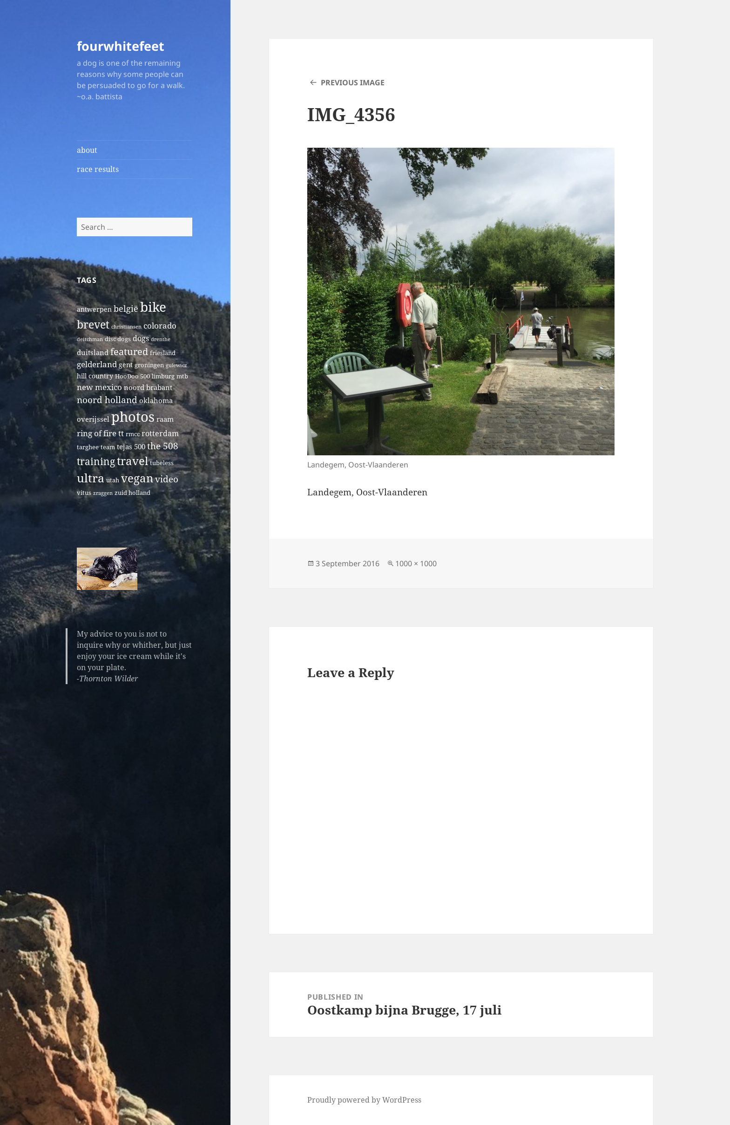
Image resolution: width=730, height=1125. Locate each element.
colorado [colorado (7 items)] (159, 325)
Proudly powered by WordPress (364, 1100)
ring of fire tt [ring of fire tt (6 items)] (100, 433)
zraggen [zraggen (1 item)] (103, 493)
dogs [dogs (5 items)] (141, 338)
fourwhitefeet (120, 46)
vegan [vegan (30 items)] (137, 478)
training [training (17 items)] (96, 461)
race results (98, 169)
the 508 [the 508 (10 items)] (162, 446)
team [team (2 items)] (108, 447)
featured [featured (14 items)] (129, 351)
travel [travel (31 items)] (132, 460)
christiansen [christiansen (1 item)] (126, 326)
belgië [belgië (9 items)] (126, 308)
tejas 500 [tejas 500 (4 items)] (131, 446)
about (87, 150)
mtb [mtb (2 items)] (182, 376)
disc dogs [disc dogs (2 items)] (118, 339)
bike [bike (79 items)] (153, 307)
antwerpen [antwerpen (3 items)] (94, 309)
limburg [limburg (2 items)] (163, 376)
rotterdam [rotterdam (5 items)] (160, 433)
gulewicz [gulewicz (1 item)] (176, 365)
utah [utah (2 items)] (112, 480)
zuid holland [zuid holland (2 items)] (132, 493)
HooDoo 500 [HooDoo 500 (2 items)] (132, 376)
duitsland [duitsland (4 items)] (92, 352)
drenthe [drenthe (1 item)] (160, 339)
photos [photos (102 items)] (133, 416)
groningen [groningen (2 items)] (149, 365)
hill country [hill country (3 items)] (95, 375)
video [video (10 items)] (166, 479)
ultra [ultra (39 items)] (90, 478)
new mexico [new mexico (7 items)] (99, 387)
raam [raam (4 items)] (165, 419)
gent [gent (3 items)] (126, 364)
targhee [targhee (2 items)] (88, 447)
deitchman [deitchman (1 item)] (90, 339)
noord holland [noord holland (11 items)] (107, 399)
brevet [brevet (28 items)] (93, 324)
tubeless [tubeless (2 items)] (162, 463)
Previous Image (353, 82)
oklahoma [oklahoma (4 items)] (156, 400)
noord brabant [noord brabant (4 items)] (148, 387)
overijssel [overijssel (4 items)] (93, 419)
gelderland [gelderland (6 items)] (97, 364)
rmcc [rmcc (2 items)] (133, 434)
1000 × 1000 (416, 563)
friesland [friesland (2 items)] (163, 353)
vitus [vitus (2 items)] (84, 493)
